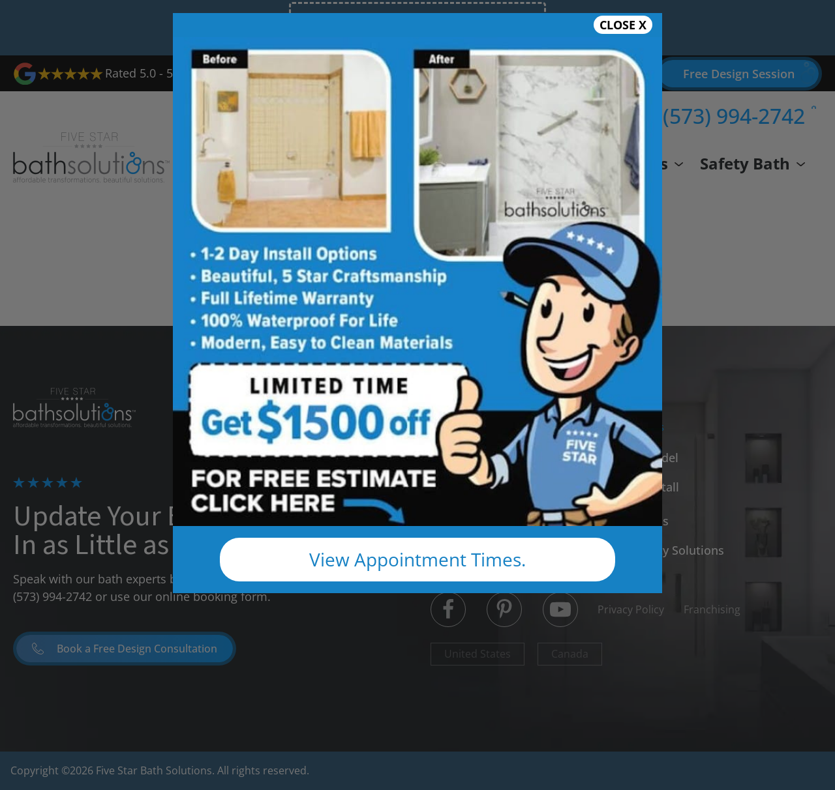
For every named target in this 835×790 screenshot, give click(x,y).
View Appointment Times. (417, 559)
